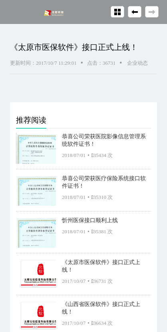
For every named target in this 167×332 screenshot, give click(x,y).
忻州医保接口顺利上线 (90, 220)
